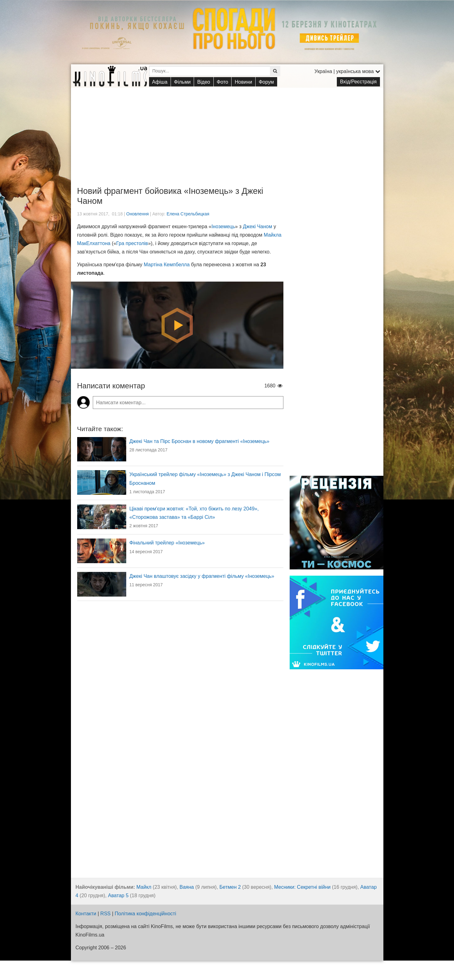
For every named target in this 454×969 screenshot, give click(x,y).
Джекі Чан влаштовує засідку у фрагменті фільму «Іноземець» (201, 576)
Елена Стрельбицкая (188, 213)
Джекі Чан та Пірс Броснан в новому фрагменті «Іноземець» (199, 441)
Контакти (86, 913)
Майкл (144, 887)
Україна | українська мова (347, 71)
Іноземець (223, 226)
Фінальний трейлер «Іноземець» (167, 542)
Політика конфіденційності (145, 913)
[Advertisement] (227, 131)
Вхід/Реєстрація (358, 81)
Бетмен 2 (230, 887)
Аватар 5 (118, 895)
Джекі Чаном (257, 226)
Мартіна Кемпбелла (167, 264)
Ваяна (187, 887)
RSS (105, 913)
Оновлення (137, 213)
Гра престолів (132, 243)
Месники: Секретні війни (302, 887)
